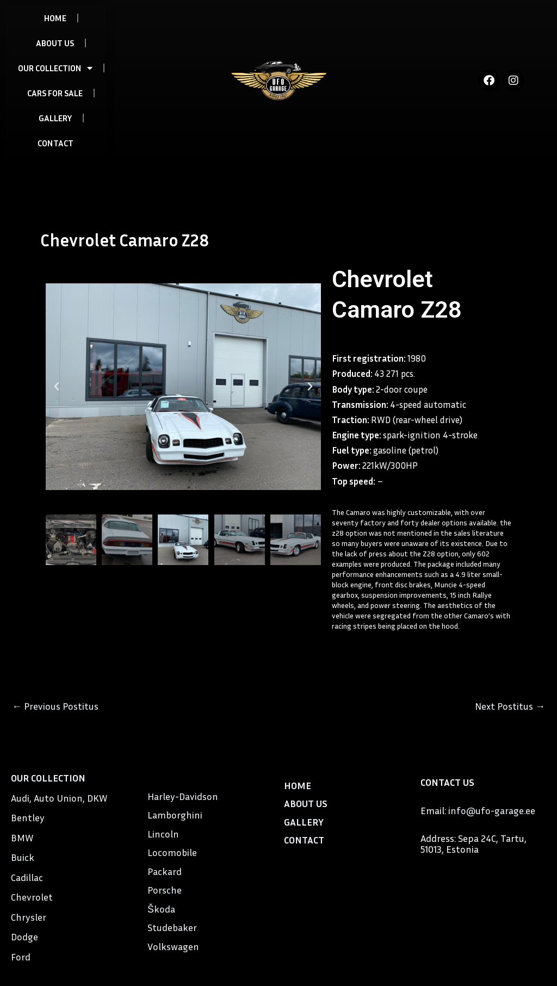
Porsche (164, 890)
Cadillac (27, 877)
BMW (22, 838)
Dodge (24, 936)
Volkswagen (173, 946)
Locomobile (172, 852)
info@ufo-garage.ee (491, 810)
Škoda (161, 909)
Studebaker (172, 927)
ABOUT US (55, 43)
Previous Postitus (55, 706)
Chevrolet (32, 897)
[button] (56, 386)
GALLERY (55, 118)
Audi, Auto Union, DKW (59, 798)
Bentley (28, 817)
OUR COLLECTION (55, 68)
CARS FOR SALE (55, 93)
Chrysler (28, 917)
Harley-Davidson (182, 796)
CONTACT (55, 143)
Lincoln (163, 834)
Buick (22, 857)
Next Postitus (510, 706)
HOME (55, 18)
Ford (20, 957)
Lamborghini (174, 815)
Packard (164, 871)
